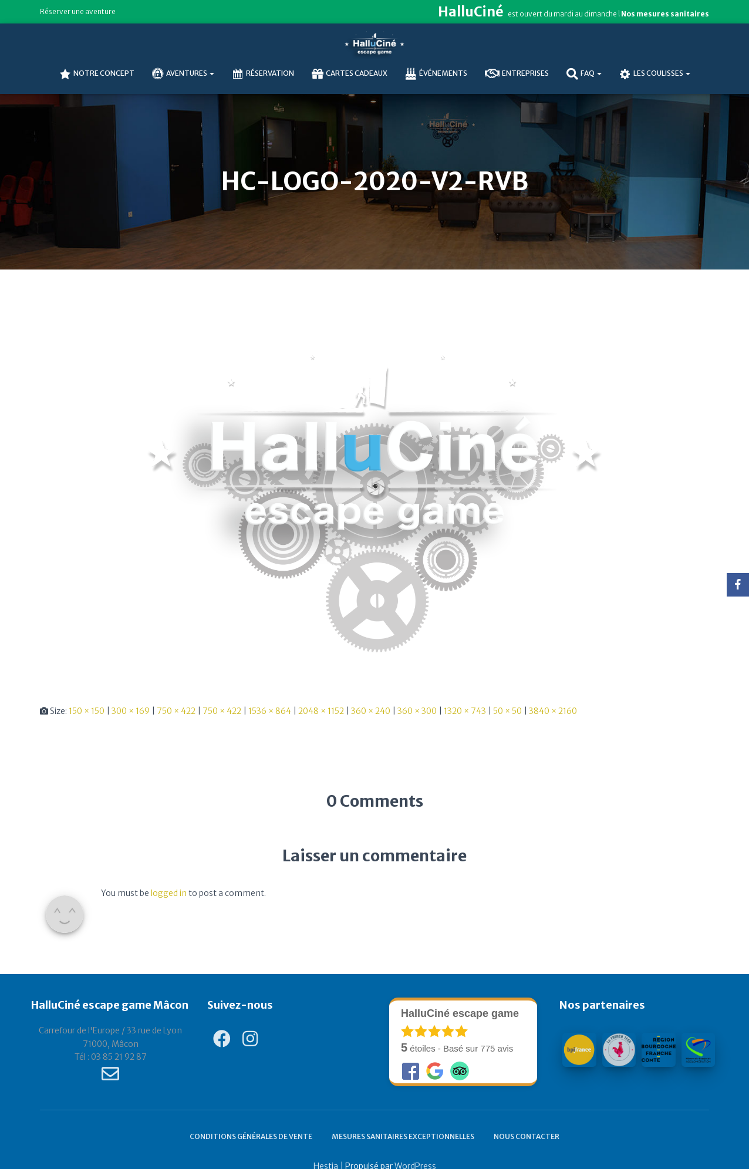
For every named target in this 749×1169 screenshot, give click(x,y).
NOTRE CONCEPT (96, 74)
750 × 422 (176, 711)
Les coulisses (654, 74)
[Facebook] (738, 585)
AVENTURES (183, 74)
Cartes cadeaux (349, 74)
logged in (169, 893)
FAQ (584, 74)
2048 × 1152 (321, 711)
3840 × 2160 (553, 711)
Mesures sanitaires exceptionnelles (403, 1136)
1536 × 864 (269, 711)
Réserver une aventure (78, 11)
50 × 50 (507, 711)
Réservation (263, 74)
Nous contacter (526, 1136)
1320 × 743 (465, 711)
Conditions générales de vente (251, 1136)
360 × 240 (370, 711)
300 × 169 (131, 711)
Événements (436, 74)
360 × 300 (417, 711)
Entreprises (517, 74)
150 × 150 (86, 711)
